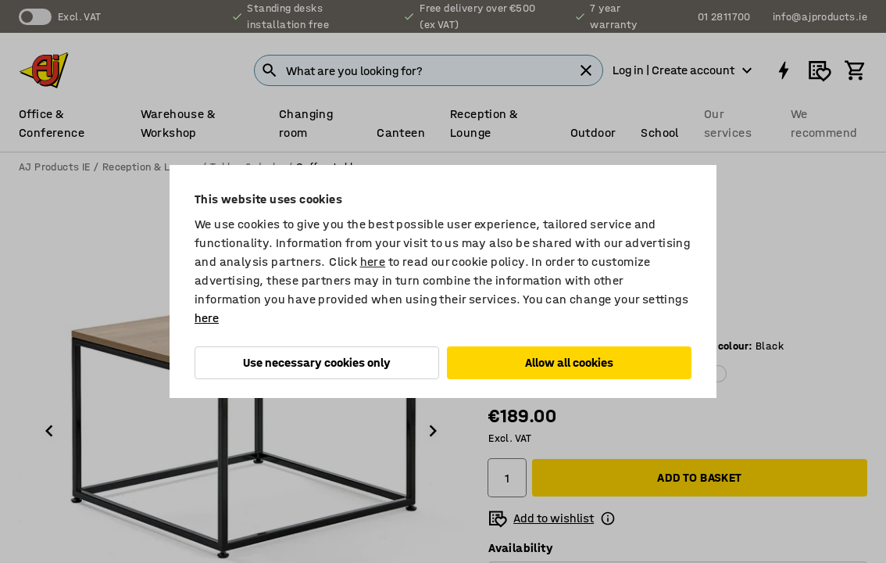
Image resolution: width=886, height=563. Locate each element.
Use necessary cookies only (317, 362)
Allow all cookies (569, 362)
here (373, 261)
